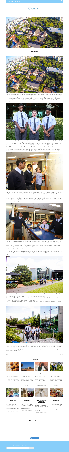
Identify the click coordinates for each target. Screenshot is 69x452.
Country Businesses (29, 13)
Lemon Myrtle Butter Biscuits (13, 373)
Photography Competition (58, 13)
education (27, 411)
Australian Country (42, 385)
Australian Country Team (32, 54)
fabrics (58, 409)
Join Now (31, 447)
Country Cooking (22, 13)
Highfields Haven (56, 373)
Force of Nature (13, 400)
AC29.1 (9, 411)
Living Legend (41, 373)
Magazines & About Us (50, 13)
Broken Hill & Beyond (27, 373)
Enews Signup (17, 1)
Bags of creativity (56, 400)
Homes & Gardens (15, 13)
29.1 (37, 385)
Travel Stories (36, 13)
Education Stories (42, 13)
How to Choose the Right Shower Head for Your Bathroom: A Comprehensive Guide (41, 401)
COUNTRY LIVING (9, 13)
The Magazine (10, 1)
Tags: (7, 354)
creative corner (13, 413)
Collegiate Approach (27, 400)
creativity (54, 409)
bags (60, 407)
